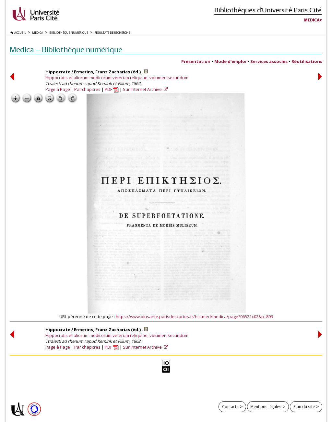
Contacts (230, 406)
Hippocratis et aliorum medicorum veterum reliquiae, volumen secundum (116, 78)
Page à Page (57, 89)
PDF (112, 89)
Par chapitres (87, 89)
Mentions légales (265, 406)
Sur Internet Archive (143, 89)
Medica (312, 20)
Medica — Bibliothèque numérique (66, 49)
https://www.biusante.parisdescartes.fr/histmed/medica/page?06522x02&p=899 (194, 316)
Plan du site (304, 406)
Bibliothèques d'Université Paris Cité (268, 10)
